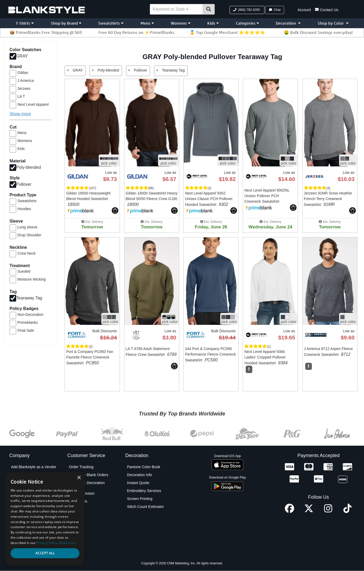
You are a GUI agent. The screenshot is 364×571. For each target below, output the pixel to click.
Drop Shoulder (29, 235)
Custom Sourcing (25, 499)
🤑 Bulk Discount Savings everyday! (318, 32)
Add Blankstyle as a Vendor (33, 467)
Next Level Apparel (33, 104)
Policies (17, 530)
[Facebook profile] (289, 511)
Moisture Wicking (31, 279)
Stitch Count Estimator (145, 506)
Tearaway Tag (29, 298)
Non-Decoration (30, 314)
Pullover (24, 184)
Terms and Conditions (29, 538)
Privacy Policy (22, 522)
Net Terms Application (29, 506)
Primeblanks (27, 322)
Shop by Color (333, 23)
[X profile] (308, 511)
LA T (21, 96)
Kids (213, 23)
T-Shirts (25, 23)
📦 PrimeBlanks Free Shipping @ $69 (46, 32)
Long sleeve (27, 227)
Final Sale (25, 330)
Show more (20, 114)
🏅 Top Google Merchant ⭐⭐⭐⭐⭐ (227, 32)
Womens (180, 23)
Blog (14, 483)
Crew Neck (26, 253)
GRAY (22, 56)
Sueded (23, 271)
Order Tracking (81, 467)
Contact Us (326, 9)
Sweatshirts (110, 23)
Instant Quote (138, 483)
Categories (247, 23)
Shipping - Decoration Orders (87, 485)
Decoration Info (139, 475)
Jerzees (23, 88)
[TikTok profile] (347, 511)
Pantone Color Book (143, 467)
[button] (247, 10)
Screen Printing (139, 499)
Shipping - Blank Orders (89, 475)
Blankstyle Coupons (27, 491)
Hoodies (24, 209)
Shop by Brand (66, 23)
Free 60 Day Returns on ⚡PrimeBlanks (136, 32)
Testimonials (21, 546)
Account (304, 10)
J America (25, 80)
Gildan (22, 72)
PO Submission (82, 493)
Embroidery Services (144, 491)
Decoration (288, 23)
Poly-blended (28, 167)
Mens (147, 23)
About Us (18, 475)
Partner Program (24, 514)
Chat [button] (274, 10)
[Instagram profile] (328, 511)
